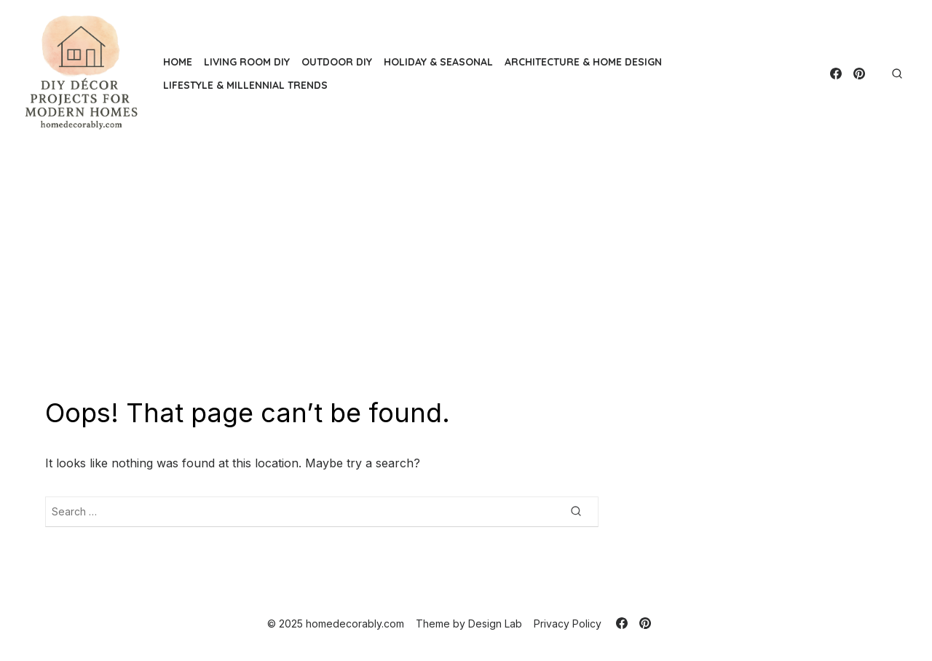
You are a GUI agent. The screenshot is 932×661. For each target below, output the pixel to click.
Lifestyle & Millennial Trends (245, 85)
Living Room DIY (247, 61)
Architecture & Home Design (583, 61)
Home (177, 61)
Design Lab (495, 623)
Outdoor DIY (336, 61)
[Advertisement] (466, 271)
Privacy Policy (567, 623)
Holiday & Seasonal (438, 61)
